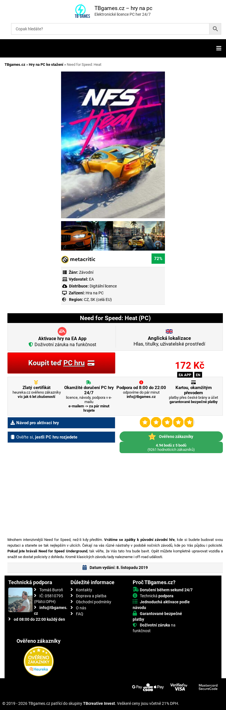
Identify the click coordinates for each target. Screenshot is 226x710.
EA (91, 279)
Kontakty (84, 590)
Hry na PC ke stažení (46, 64)
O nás (81, 608)
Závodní (86, 272)
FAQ (79, 614)
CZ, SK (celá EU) (98, 299)
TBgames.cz (15, 64)
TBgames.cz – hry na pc (123, 8)
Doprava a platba (91, 596)
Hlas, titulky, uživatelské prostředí (169, 341)
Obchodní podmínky (93, 602)
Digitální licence (103, 286)
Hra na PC (94, 293)
